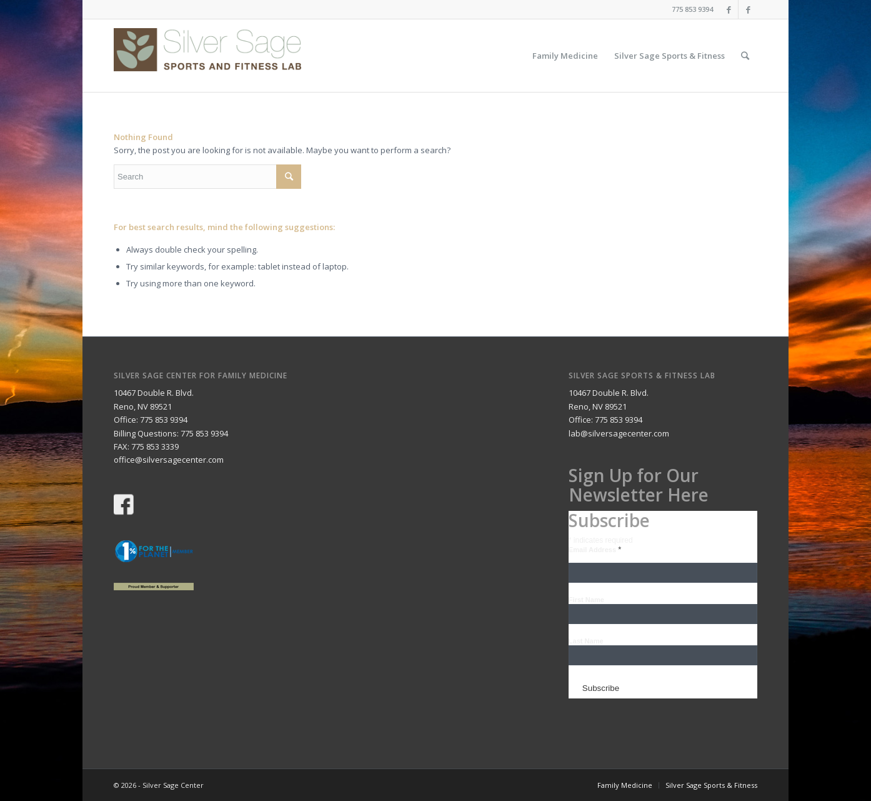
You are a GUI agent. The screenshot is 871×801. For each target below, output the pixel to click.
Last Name (586, 641)
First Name (586, 599)
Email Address (595, 549)
